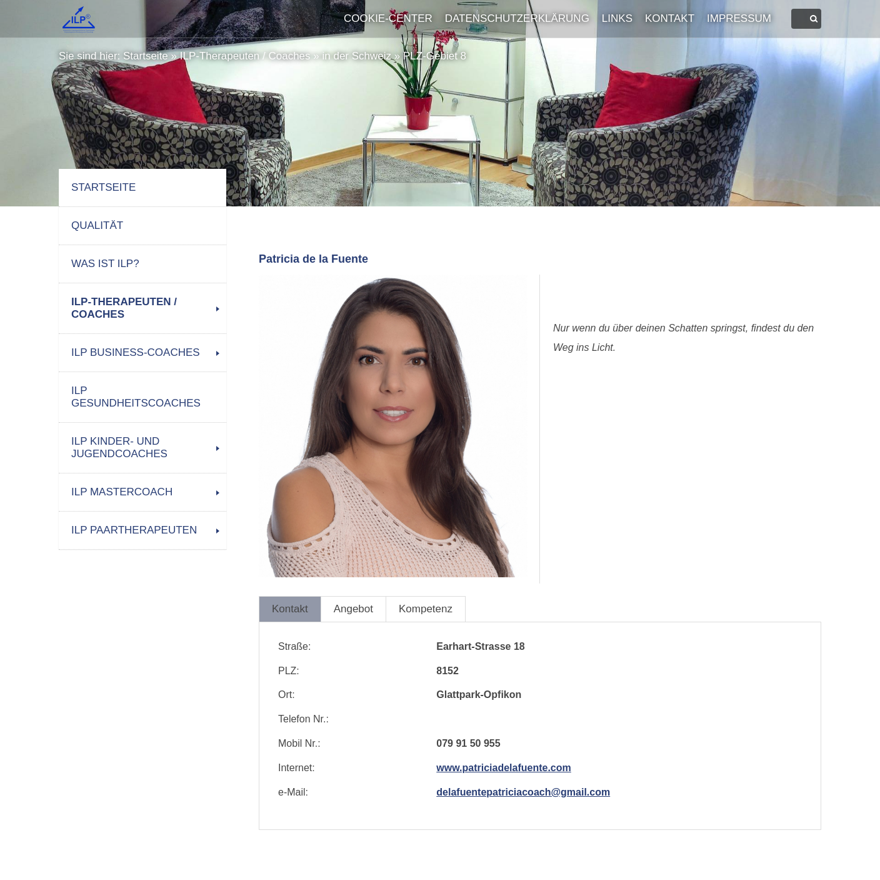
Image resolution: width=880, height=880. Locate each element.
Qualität (97, 225)
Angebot (353, 609)
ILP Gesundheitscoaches (136, 397)
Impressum (739, 18)
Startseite (145, 56)
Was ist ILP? (105, 264)
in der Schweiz (356, 56)
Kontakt (669, 18)
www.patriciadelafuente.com (503, 767)
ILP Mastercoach (121, 492)
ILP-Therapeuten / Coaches (245, 56)
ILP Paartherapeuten (134, 530)
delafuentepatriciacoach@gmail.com (523, 792)
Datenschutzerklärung (517, 18)
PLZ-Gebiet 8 (434, 56)
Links (617, 18)
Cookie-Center (388, 18)
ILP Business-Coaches (135, 352)
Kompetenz (425, 609)
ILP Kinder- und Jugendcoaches (119, 447)
